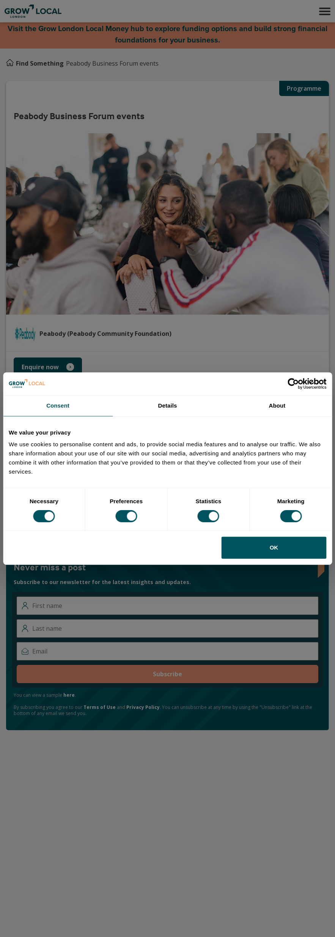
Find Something (40, 63)
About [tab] (277, 405)
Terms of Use (99, 707)
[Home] (10, 63)
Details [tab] (167, 405)
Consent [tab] (57, 405)
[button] (324, 11)
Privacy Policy (143, 707)
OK (274, 547)
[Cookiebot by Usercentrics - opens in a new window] (293, 383)
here (69, 695)
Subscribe (167, 674)
